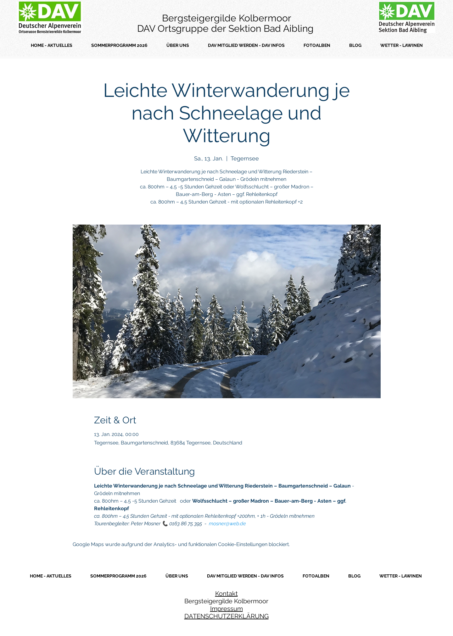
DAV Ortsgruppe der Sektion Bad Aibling (226, 28)
